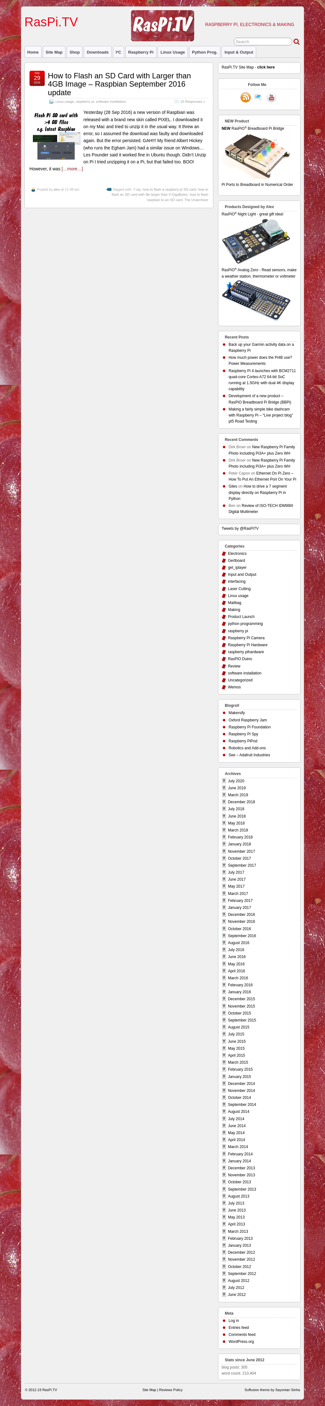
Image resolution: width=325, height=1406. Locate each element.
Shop (75, 52)
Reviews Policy (170, 1390)
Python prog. (205, 52)
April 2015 (236, 1055)
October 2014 (239, 1097)
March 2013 (238, 1231)
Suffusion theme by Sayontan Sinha (272, 1390)
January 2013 (239, 1245)
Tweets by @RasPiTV (240, 528)
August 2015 (238, 1027)
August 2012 (238, 1280)
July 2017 (236, 872)
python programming (245, 623)
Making (234, 610)
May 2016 (236, 964)
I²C (118, 52)
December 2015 (241, 999)
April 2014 (236, 1140)
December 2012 (241, 1252)
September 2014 (242, 1104)
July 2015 (236, 1034)
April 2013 (236, 1224)
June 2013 (237, 1210)
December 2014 (241, 1083)
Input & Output (238, 52)
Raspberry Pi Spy (243, 734)
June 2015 (237, 1041)
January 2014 (239, 1161)
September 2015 (242, 1020)
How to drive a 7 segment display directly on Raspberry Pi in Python (258, 492)
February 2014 (240, 1154)
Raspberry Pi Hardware (248, 645)
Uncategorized (240, 680)
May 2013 (236, 1217)
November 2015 (241, 1006)
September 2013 (242, 1189)
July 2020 (236, 781)
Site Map (54, 52)
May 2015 (236, 1048)
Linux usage (173, 52)
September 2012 (242, 1273)
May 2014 (236, 1133)
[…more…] (72, 168)
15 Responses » (192, 101)
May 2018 (236, 823)
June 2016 (237, 957)
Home (33, 52)
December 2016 (241, 914)
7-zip (137, 189)
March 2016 (238, 978)
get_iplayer (237, 567)
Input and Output (242, 574)
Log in (234, 1320)
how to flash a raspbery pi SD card (169, 189)
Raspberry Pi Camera (246, 638)
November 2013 (241, 1175)
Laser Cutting (239, 589)
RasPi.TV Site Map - (248, 67)
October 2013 (239, 1182)
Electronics (237, 553)
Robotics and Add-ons (247, 748)
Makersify (237, 713)
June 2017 (237, 879)
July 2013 (236, 1203)
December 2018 (241, 802)
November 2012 (241, 1259)
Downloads (98, 52)
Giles (233, 486)
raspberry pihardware (246, 652)
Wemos (234, 687)
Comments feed (242, 1334)
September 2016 (242, 936)
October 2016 (239, 929)
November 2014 (241, 1090)
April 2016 (236, 971)
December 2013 (241, 1168)
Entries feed (239, 1327)
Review (234, 666)
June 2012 (237, 1294)
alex (57, 189)
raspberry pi (141, 52)
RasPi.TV (51, 22)
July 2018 (236, 809)
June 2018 (237, 816)
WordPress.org (241, 1341)
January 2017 (239, 907)
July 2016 (236, 950)
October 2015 (239, 1013)
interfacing (236, 581)
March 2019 (238, 795)
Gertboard (236, 560)
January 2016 (239, 992)
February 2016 (240, 985)
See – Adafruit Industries (249, 755)
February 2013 (240, 1238)
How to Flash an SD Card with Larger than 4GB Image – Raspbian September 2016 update (119, 84)
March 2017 (238, 893)
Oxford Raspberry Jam (248, 720)
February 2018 (240, 837)
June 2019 (237, 788)
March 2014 (238, 1147)
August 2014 (238, 1111)
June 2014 (237, 1126)
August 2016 (238, 943)
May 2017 (236, 886)
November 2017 (241, 851)
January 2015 (239, 1076)
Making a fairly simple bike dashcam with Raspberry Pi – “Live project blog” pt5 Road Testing (261, 415)
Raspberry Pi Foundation (250, 727)
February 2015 (240, 1069)
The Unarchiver (196, 200)
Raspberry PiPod (243, 741)
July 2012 (236, 1287)
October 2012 (239, 1267)
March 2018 (238, 830)
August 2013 (238, 1196)
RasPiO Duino (240, 659)
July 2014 (236, 1119)
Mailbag (234, 603)
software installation (111, 101)
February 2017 (240, 900)
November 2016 (241, 921)
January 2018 (239, 844)
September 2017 (242, 865)
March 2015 (238, 1062)
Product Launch (241, 616)
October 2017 (239, 858)
